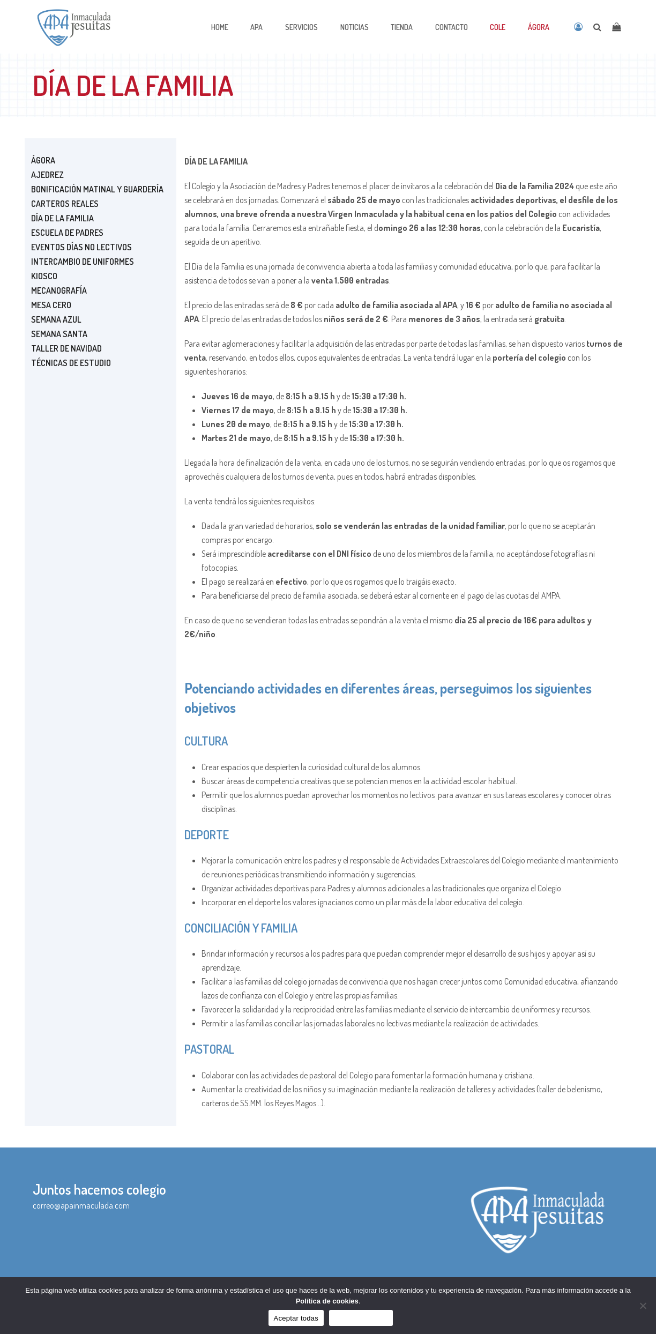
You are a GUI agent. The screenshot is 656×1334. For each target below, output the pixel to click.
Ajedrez (47, 174)
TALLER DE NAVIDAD (66, 348)
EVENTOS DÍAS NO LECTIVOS (81, 247)
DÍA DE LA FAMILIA (62, 218)
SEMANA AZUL (56, 319)
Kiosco (44, 276)
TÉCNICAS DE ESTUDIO (71, 362)
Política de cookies (327, 1301)
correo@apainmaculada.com (81, 1205)
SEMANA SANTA (59, 334)
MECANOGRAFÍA (59, 290)
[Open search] (597, 27)
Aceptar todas (296, 1318)
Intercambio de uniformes (82, 261)
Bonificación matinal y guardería (97, 189)
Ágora (43, 160)
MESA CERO (51, 305)
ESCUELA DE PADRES (67, 232)
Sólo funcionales (360, 1318)
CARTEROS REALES (65, 203)
